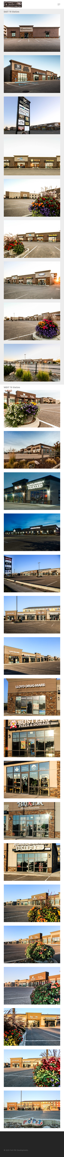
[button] (59, 4)
